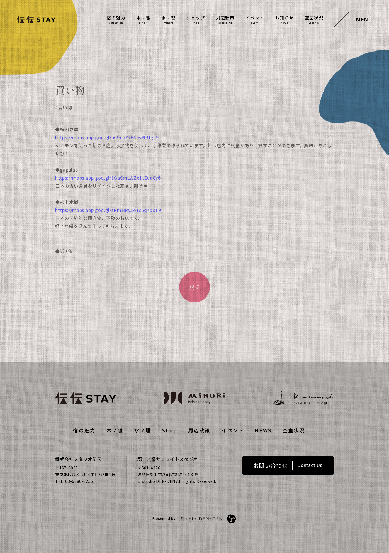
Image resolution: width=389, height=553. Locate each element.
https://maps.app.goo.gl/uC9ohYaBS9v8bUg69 (107, 147)
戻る (195, 287)
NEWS (263, 430)
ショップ (195, 18)
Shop (169, 430)
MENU (364, 20)
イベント (254, 18)
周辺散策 (225, 18)
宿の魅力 (116, 18)
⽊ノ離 (143, 18)
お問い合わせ (270, 465)
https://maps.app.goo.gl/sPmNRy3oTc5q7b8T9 (108, 220)
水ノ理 (168, 18)
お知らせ (284, 18)
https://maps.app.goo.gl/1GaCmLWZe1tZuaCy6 (108, 188)
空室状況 (314, 18)
